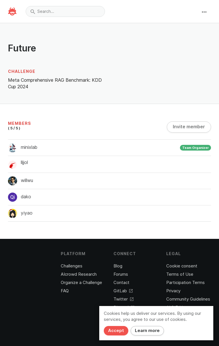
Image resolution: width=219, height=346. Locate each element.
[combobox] (65, 11)
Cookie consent (181, 266)
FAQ (65, 290)
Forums (120, 274)
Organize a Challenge (81, 282)
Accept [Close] (116, 330)
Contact (121, 282)
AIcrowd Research (79, 274)
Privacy (173, 290)
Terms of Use (179, 274)
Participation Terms (185, 282)
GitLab (123, 290)
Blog (117, 266)
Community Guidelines (188, 299)
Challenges (71, 266)
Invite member (189, 126)
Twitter (123, 299)
